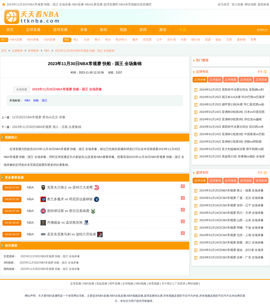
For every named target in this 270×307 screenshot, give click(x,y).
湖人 (76, 39)
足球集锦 (215, 79)
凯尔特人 (121, 39)
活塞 (229, 39)
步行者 (171, 39)
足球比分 (262, 30)
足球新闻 (261, 79)
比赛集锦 (17, 50)
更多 (260, 71)
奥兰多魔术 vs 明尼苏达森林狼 (69, 199)
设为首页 (224, 4)
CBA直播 (50, 39)
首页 (10, 30)
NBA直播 (16, 39)
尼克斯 (147, 39)
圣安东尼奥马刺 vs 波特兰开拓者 (71, 234)
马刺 (184, 39)
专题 (182, 30)
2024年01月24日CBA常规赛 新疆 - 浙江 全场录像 (231, 242)
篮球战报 (246, 180)
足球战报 (246, 79)
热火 (108, 39)
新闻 (143, 30)
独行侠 (195, 39)
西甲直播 (114, 283)
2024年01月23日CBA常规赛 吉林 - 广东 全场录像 (231, 257)
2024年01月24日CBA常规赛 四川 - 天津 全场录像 (231, 212)
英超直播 (101, 283)
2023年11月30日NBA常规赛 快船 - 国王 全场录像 (67, 89)
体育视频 (153, 283)
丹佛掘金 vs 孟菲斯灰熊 (64, 222)
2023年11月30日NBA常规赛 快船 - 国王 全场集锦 (84, 50)
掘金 (218, 39)
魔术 (135, 39)
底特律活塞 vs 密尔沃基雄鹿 (68, 211)
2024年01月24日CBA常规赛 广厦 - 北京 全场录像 (231, 198)
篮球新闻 (261, 180)
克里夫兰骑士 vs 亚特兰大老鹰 (69, 187)
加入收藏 (237, 4)
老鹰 (253, 39)
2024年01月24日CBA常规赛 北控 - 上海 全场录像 (231, 235)
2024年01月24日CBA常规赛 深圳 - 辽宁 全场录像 (231, 205)
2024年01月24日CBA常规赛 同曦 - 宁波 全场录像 (231, 227)
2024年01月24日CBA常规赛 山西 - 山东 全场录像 (231, 220)
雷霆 (208, 39)
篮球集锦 (33, 50)
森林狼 (241, 39)
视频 (123, 30)
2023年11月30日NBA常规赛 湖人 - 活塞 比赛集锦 (46, 127)
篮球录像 (200, 180)
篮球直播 (60, 30)
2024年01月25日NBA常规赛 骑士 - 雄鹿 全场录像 (231, 190)
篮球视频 (230, 180)
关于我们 (167, 283)
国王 (44, 100)
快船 (36, 100)
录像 (83, 30)
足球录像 (200, 79)
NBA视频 (140, 283)
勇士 (97, 39)
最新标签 (263, 4)
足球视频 (230, 79)
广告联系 (180, 283)
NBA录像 (33, 39)
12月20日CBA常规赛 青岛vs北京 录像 (38, 117)
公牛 (159, 39)
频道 (162, 30)
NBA (47, 50)
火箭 (87, 39)
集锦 (103, 30)
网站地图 (250, 4)
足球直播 (33, 30)
